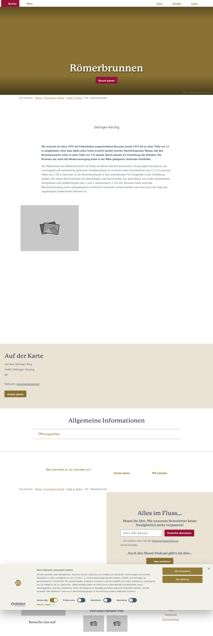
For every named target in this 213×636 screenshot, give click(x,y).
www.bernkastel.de (28, 384)
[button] (10, 3)
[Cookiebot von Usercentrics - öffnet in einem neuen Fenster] (18, 630)
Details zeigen (44, 630)
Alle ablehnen (182, 605)
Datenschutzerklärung (165, 541)
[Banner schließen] (209, 594)
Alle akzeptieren (182, 597)
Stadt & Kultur (74, 97)
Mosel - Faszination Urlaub (49, 97)
